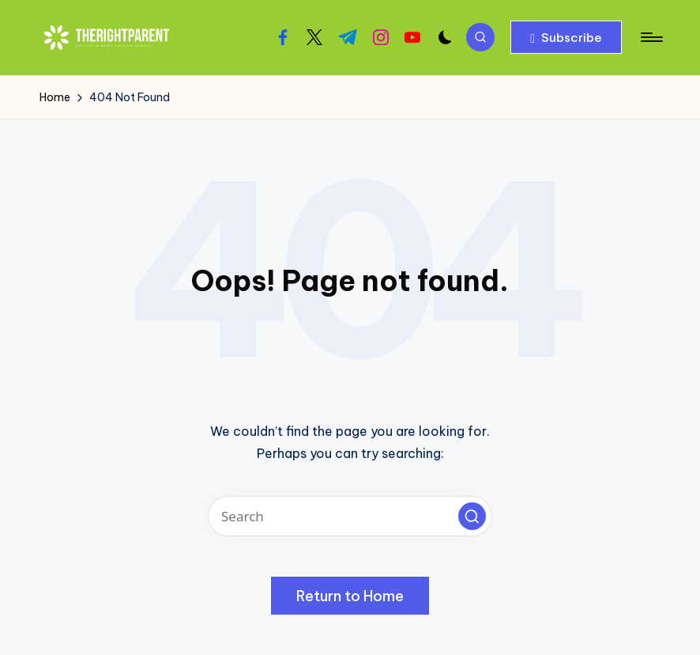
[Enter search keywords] (350, 516)
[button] (566, 37)
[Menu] (650, 37)
